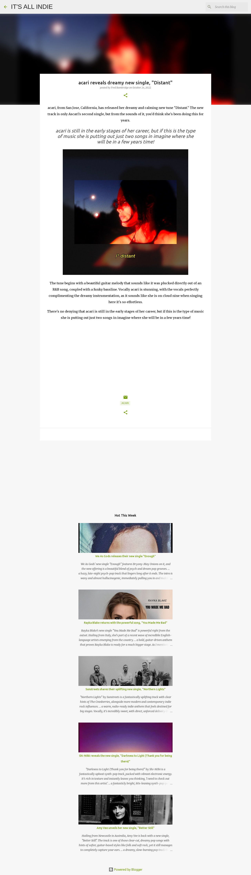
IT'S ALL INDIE (32, 6)
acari (125, 403)
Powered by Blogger (125, 869)
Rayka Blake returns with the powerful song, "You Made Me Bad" (125, 622)
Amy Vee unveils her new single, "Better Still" (126, 827)
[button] (125, 95)
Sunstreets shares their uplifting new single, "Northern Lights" (125, 689)
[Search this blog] (227, 7)
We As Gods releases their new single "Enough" (125, 556)
